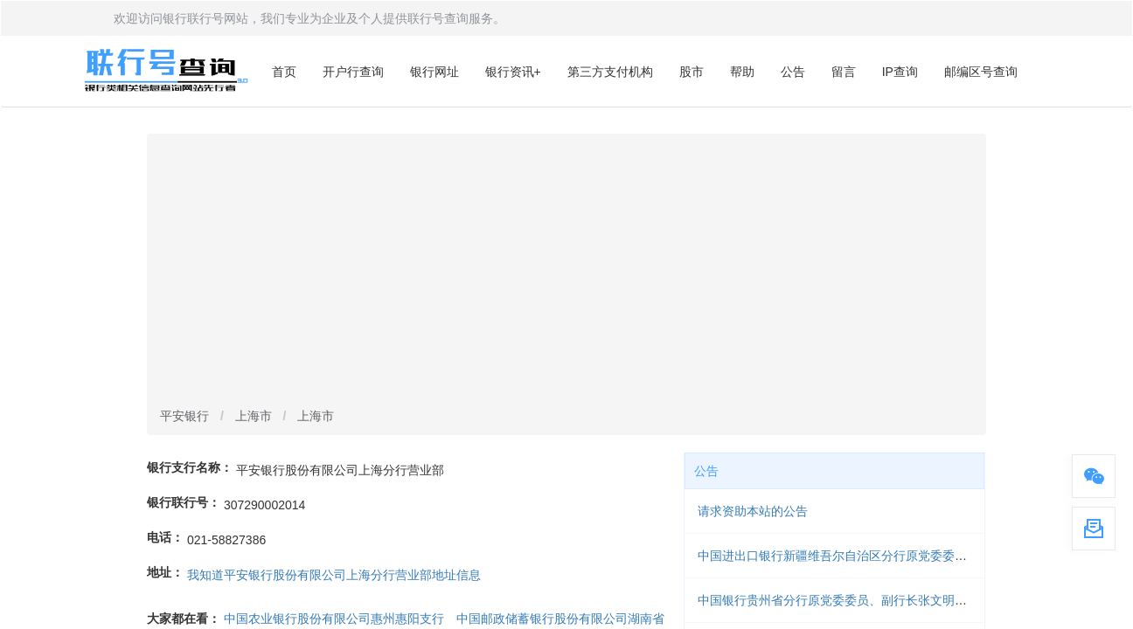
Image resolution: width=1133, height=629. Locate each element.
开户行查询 (353, 72)
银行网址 (434, 72)
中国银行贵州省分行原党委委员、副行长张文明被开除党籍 (857, 600)
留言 (843, 72)
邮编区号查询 (981, 72)
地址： (165, 572)
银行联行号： (183, 502)
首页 (284, 72)
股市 (691, 72)
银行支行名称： (190, 467)
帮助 (742, 72)
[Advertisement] (566, 271)
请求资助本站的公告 (753, 511)
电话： (165, 537)
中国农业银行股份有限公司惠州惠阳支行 (334, 619)
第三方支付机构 (610, 72)
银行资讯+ (513, 72)
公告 (793, 72)
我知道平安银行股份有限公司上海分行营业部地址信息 (334, 575)
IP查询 (900, 72)
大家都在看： (183, 619)
